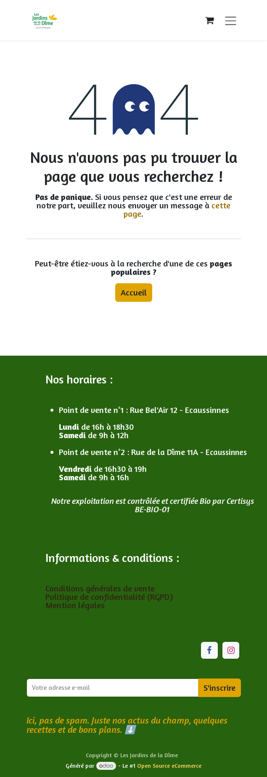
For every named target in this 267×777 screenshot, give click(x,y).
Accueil (134, 292)
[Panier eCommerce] (209, 20)
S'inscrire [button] (219, 687)
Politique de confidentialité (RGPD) (109, 596)
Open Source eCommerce (169, 765)
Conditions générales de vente (101, 588)
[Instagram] (230, 650)
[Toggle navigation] (230, 20)
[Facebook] (209, 650)
